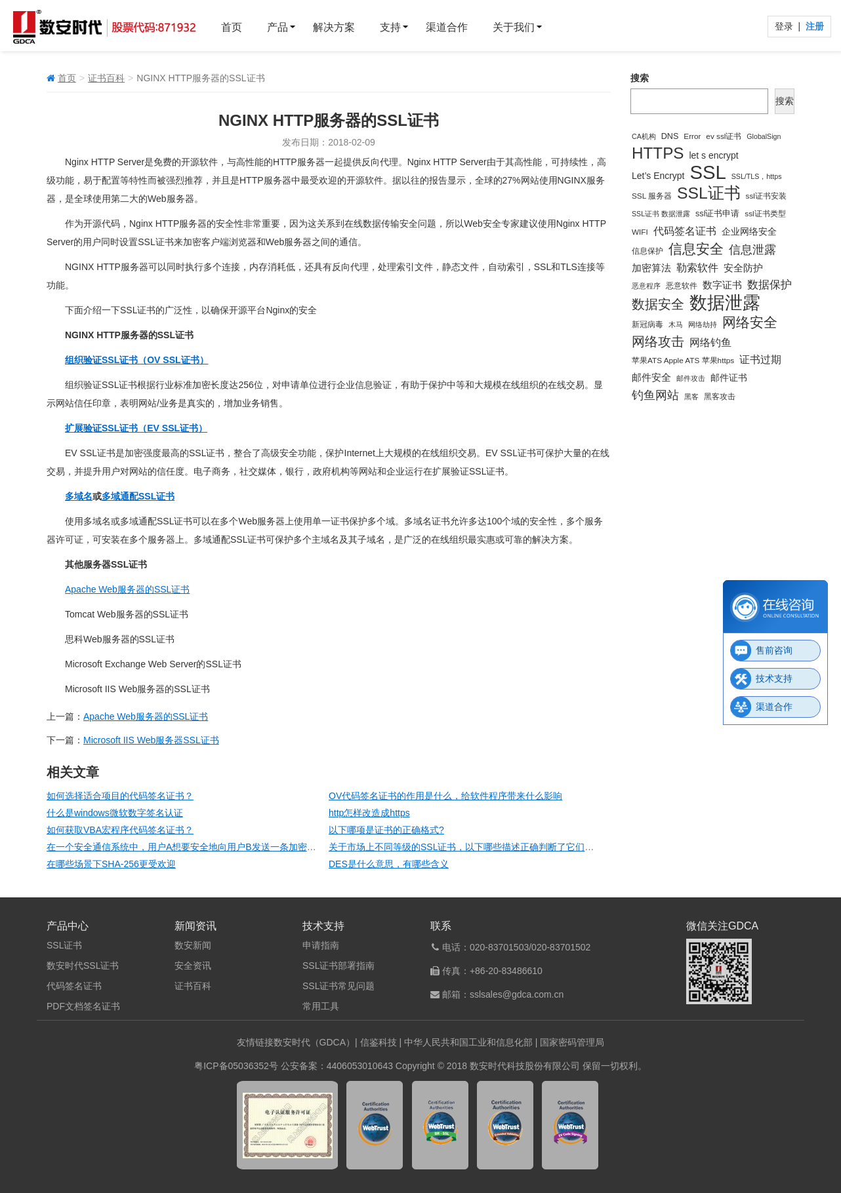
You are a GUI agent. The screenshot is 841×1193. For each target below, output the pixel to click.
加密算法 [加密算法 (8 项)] (651, 268)
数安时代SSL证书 (83, 965)
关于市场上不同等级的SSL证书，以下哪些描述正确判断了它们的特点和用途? (487, 847)
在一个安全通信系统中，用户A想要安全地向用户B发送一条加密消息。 (191, 847)
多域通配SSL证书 (138, 496)
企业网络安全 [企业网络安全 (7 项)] (749, 231)
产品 (277, 27)
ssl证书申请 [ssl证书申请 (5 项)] (717, 213)
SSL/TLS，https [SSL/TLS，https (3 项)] (756, 176)
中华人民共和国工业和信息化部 (468, 1042)
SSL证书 (64, 945)
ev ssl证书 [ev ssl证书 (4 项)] (723, 136)
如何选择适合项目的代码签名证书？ (120, 796)
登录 (785, 26)
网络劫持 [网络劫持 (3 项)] (702, 324)
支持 (390, 27)
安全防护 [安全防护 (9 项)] (743, 267)
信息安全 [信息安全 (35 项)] (696, 249)
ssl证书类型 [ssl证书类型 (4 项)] (765, 213)
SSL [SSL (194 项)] (707, 172)
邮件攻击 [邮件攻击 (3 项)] (690, 378)
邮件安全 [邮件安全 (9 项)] (651, 377)
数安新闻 (192, 945)
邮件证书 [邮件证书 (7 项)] (728, 377)
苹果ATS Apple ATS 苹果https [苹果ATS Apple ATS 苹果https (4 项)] (683, 360)
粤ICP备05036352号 (236, 1066)
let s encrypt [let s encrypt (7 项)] (713, 155)
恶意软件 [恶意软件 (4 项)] (681, 285)
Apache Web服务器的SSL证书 (127, 589)
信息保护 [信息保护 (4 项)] (647, 250)
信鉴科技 (378, 1042)
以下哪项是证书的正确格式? (386, 830)
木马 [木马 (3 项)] (675, 324)
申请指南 (320, 945)
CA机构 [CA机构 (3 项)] (644, 136)
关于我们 (514, 27)
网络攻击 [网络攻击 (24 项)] (658, 341)
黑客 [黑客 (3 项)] (691, 397)
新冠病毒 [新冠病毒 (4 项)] (647, 324)
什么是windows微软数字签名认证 (115, 813)
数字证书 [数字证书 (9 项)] (722, 284)
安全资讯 (192, 965)
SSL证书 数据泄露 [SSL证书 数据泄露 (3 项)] (661, 214)
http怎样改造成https (369, 813)
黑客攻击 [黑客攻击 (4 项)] (719, 396)
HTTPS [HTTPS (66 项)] (658, 153)
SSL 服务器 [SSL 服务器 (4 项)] (652, 195)
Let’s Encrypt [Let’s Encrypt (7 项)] (658, 175)
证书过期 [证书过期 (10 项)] (760, 359)
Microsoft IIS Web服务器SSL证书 (151, 740)
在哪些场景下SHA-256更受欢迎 (111, 864)
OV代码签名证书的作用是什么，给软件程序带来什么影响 (445, 796)
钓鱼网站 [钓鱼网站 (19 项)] (655, 395)
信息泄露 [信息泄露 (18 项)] (752, 249)
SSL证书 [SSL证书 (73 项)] (709, 193)
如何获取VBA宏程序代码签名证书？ (120, 830)
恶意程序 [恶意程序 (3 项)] (646, 286)
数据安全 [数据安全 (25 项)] (658, 304)
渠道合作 (447, 27)
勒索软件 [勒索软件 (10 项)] (697, 267)
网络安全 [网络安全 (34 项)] (749, 322)
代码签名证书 (74, 986)
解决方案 (334, 27)
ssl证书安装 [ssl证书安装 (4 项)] (766, 195)
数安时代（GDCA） (314, 1042)
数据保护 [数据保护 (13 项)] (769, 285)
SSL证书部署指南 (338, 965)
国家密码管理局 (572, 1042)
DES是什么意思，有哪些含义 (389, 864)
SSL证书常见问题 (338, 986)
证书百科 (106, 78)
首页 (231, 27)
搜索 (639, 78)
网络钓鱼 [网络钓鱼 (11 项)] (710, 342)
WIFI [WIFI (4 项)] (640, 231)
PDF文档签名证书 (83, 1006)
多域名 (78, 496)
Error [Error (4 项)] (692, 136)
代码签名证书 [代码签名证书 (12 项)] (684, 231)
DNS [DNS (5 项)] (670, 136)
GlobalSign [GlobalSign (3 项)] (764, 136)
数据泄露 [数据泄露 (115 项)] (724, 302)
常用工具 (320, 1006)
